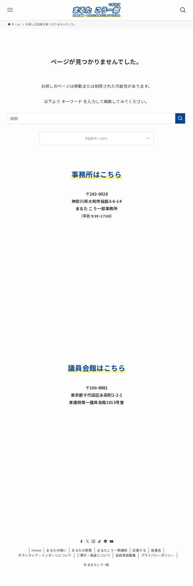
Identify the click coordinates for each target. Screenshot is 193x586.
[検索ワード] (96, 118)
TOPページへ (96, 138)
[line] (105, 541)
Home (36, 550)
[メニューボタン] (10, 10)
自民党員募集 (126, 555)
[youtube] (111, 541)
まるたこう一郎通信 (112, 550)
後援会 (156, 550)
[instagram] (93, 541)
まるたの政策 (82, 550)
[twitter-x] (87, 541)
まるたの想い (56, 550)
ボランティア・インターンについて (44, 555)
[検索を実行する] (180, 118)
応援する (139, 550)
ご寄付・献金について (93, 555)
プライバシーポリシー (158, 555)
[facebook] (81, 541)
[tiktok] (99, 541)
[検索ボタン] (183, 10)
